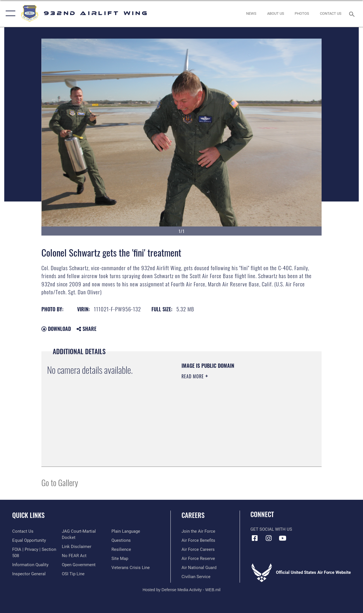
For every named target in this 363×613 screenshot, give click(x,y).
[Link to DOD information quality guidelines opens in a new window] (30, 564)
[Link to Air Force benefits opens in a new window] (198, 540)
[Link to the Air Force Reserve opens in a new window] (198, 558)
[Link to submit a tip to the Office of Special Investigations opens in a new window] (73, 573)
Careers (193, 515)
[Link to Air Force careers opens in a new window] (198, 549)
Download (56, 328)
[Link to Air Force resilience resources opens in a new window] (121, 549)
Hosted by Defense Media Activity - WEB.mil (182, 589)
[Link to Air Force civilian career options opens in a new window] (196, 576)
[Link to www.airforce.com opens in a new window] (198, 531)
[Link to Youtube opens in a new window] (282, 538)
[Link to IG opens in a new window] (268, 538)
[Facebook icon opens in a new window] (254, 538)
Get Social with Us (271, 529)
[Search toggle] (353, 13)
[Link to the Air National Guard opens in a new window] (199, 567)
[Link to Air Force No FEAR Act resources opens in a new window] (74, 555)
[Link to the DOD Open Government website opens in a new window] (79, 564)
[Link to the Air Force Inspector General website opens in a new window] (29, 573)
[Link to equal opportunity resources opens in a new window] (29, 540)
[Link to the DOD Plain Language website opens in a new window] (125, 531)
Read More (193, 376)
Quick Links (28, 515)
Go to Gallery (59, 482)
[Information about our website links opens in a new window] (76, 546)
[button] (9, 13)
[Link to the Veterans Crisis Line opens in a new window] (130, 567)
